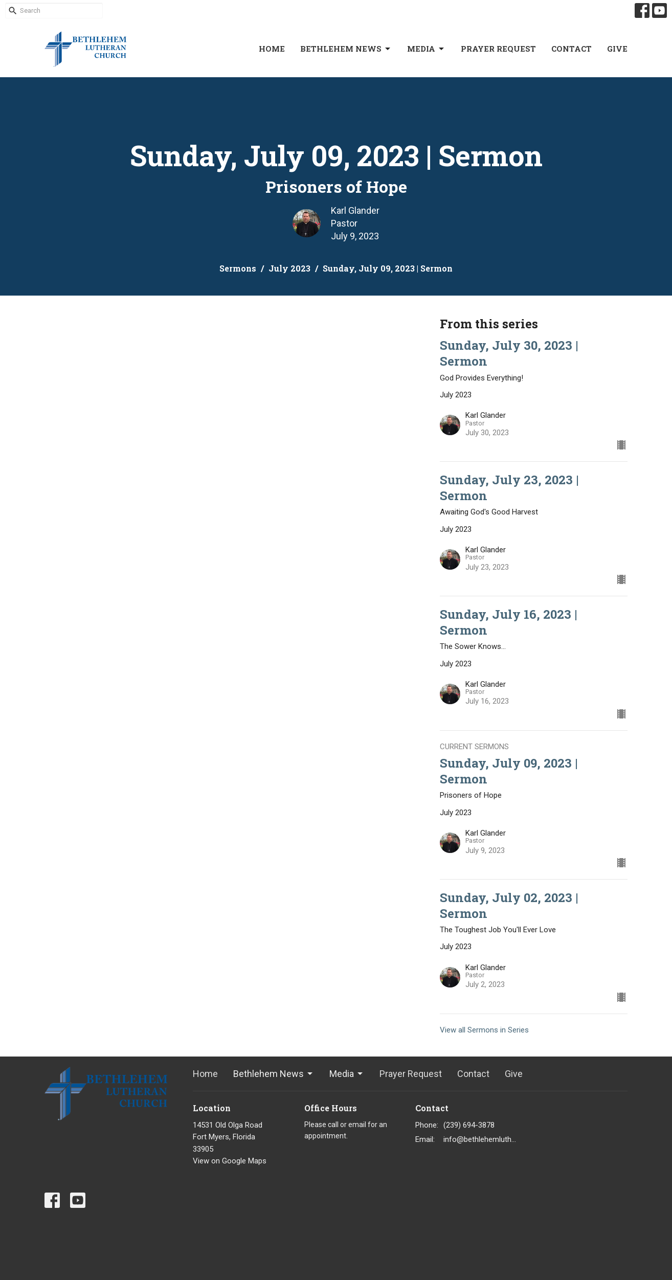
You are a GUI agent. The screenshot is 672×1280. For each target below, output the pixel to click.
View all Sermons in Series (484, 1030)
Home (272, 48)
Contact (571, 48)
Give (617, 48)
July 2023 (289, 268)
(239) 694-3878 (469, 1125)
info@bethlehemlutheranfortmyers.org (480, 1139)
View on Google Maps (229, 1160)
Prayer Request (498, 48)
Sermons (237, 268)
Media (426, 48)
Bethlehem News (346, 48)
